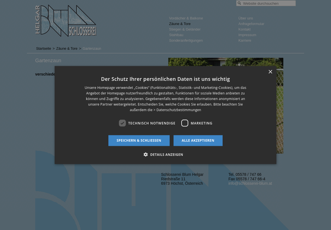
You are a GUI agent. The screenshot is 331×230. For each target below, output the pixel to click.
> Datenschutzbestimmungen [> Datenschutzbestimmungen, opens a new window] (177, 109)
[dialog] (165, 115)
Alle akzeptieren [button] (198, 140)
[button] (165, 154)
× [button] (270, 72)
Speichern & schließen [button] (139, 140)
